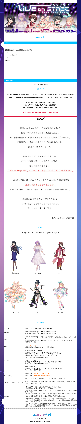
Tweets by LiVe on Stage (40, 84)
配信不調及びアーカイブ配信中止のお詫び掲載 (18, 50)
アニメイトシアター (30, 345)
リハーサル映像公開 (11, 55)
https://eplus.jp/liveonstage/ (41, 373)
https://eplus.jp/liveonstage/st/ (42, 375)
